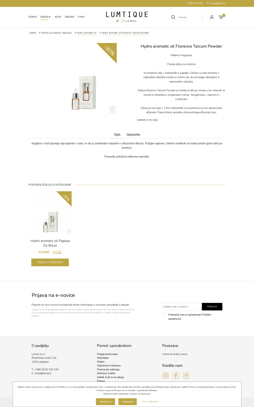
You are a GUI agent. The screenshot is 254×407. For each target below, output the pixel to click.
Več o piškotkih (150, 401)
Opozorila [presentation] (133, 134)
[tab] (117, 134)
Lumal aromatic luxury (175, 354)
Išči (173, 17)
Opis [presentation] (117, 134)
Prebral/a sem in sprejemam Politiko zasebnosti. (186, 317)
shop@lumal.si (43, 373)
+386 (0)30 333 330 (46, 369)
